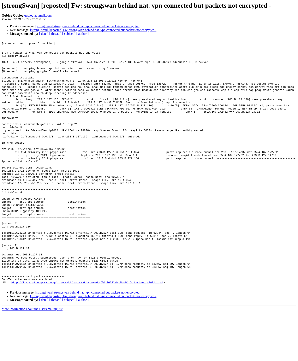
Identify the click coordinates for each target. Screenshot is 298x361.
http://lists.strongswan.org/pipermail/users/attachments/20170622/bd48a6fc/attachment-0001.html (87, 331)
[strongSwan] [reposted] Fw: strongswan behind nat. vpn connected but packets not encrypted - (93, 30)
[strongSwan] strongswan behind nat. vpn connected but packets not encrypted (87, 26)
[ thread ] (55, 33)
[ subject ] (69, 33)
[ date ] (43, 33)
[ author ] (82, 33)
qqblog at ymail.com (38, 15)
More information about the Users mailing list (32, 357)
